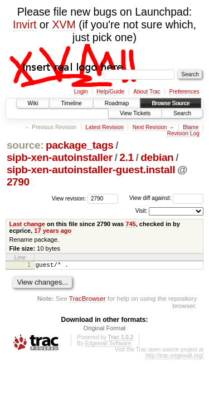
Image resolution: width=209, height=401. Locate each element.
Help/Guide (110, 92)
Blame (190, 127)
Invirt (24, 24)
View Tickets (135, 113)
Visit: (141, 211)
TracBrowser (87, 300)
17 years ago (52, 230)
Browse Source (170, 103)
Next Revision (150, 127)
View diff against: (166, 198)
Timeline (71, 103)
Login (81, 92)
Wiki (33, 103)
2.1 (126, 157)
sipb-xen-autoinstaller (60, 157)
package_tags (80, 145)
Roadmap (117, 103)
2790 (18, 182)
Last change (27, 224)
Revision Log (183, 133)
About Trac (146, 92)
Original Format (105, 329)
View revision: (69, 198)
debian (156, 157)
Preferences (184, 92)
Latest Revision (104, 127)
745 (130, 224)
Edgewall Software (108, 345)
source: (25, 145)
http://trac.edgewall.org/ (174, 357)
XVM (64, 24)
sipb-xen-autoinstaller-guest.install (91, 169)
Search (182, 113)
